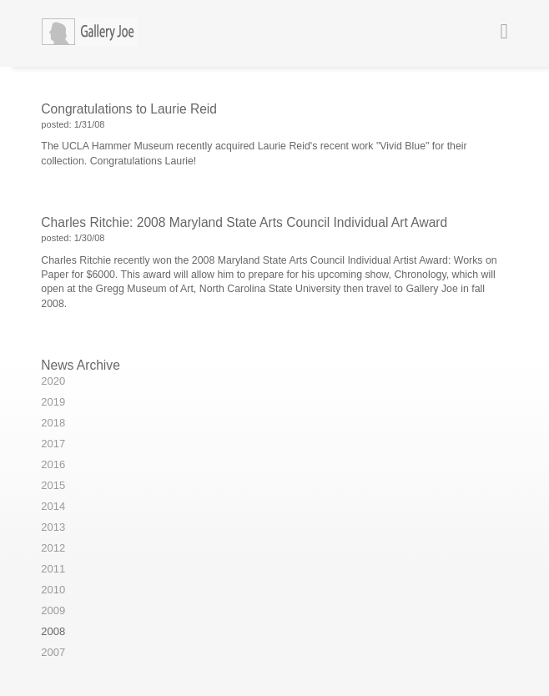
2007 (53, 652)
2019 (53, 402)
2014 (53, 506)
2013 (53, 527)
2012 (53, 548)
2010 (53, 589)
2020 (53, 381)
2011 (53, 568)
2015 (53, 485)
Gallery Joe (103, 33)
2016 (53, 464)
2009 (53, 610)
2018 (53, 422)
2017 (53, 443)
